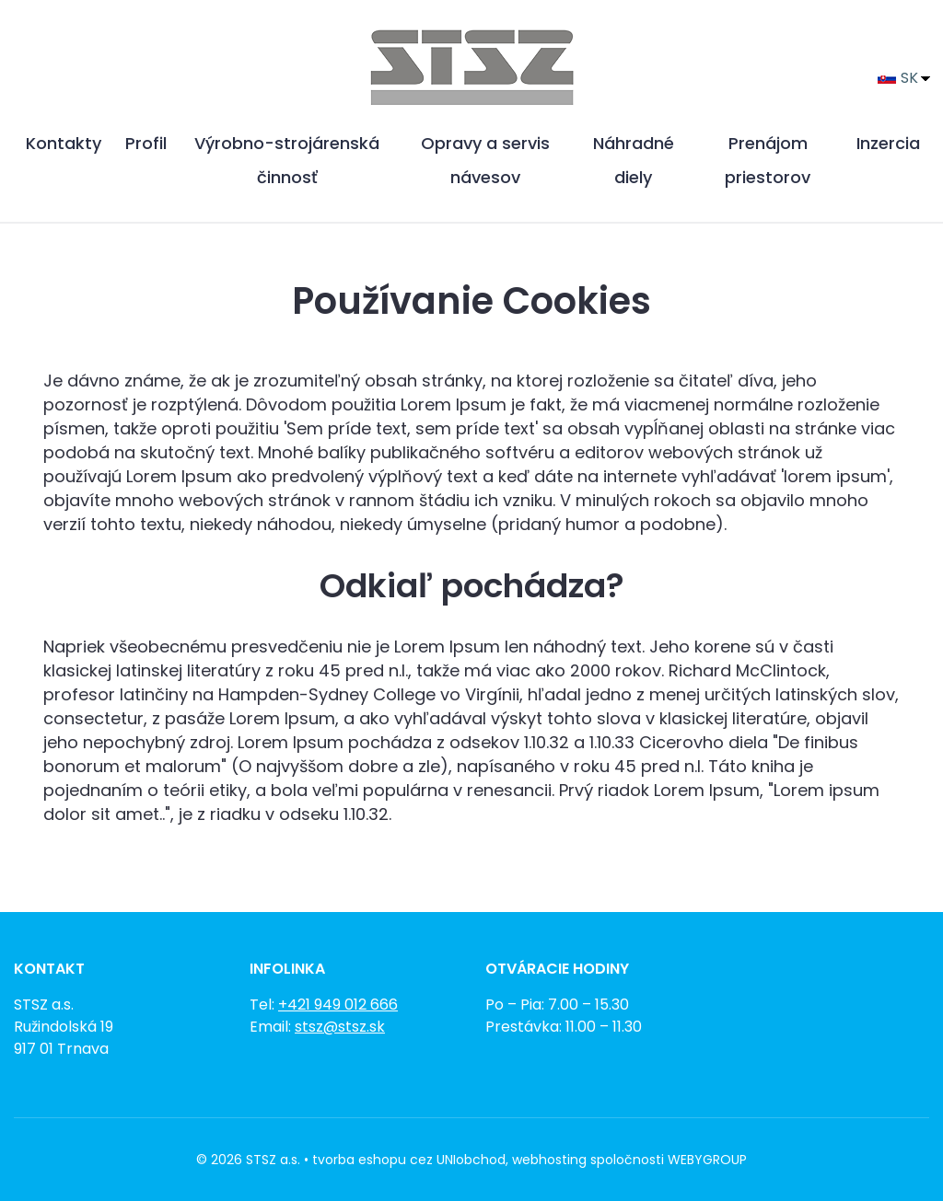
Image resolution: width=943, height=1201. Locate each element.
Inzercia (888, 143)
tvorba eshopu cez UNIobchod (409, 1159)
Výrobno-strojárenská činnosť (286, 160)
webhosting (549, 1159)
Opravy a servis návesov (485, 160)
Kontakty (63, 143)
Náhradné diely (633, 160)
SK (898, 77)
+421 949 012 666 (338, 1004)
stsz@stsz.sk (340, 1026)
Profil (146, 143)
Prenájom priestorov (767, 160)
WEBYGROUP (707, 1159)
